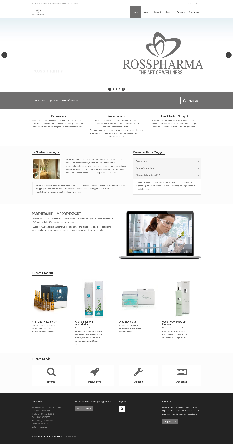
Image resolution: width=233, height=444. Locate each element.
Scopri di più (170, 421)
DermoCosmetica (145, 168)
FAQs (168, 12)
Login (189, 3)
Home (135, 12)
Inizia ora (191, 101)
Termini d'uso (70, 436)
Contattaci (194, 12)
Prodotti (158, 12)
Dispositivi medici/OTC (148, 175)
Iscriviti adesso (84, 408)
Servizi (146, 12)
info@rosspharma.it (45, 420)
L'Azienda (180, 12)
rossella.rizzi (43, 423)
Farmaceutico (143, 161)
